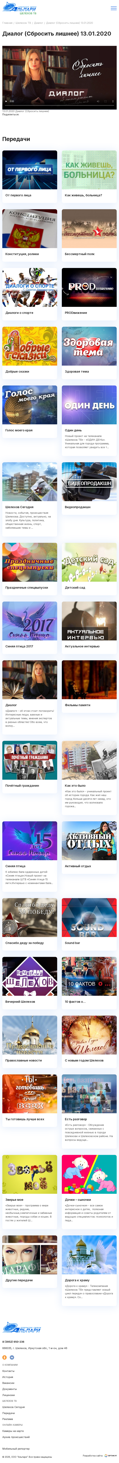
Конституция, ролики (22, 254)
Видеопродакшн (77, 507)
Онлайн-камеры (12, 1425)
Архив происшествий (16, 1437)
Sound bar (72, 943)
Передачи (8, 1413)
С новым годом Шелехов (84, 1060)
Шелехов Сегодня (19, 507)
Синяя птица (15, 866)
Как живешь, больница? (83, 195)
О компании (10, 1365)
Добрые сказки (17, 371)
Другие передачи (19, 1280)
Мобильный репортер (16, 1448)
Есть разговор (76, 1119)
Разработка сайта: (100, 1455)
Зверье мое (14, 1200)
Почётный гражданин (22, 785)
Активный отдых (78, 866)
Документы (9, 1389)
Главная (7, 22)
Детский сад (75, 587)
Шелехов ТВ (23, 22)
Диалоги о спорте (19, 313)
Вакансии (8, 1383)
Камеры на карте (13, 1431)
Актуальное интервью (82, 646)
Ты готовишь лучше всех (24, 1119)
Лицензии (8, 1395)
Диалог (38, 22)
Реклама (7, 1419)
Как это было (75, 785)
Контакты (8, 1371)
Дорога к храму (77, 1280)
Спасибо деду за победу (24, 943)
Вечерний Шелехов (20, 1002)
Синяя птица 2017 (19, 646)
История (7, 1377)
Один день (73, 430)
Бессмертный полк (80, 254)
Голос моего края (19, 430)
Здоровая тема (77, 371)
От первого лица (18, 195)
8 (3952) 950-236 (13, 1341)
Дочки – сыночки (78, 1200)
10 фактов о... (75, 1002)
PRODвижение (76, 313)
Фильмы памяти (77, 705)
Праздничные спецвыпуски (26, 587)
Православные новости (23, 1060)
